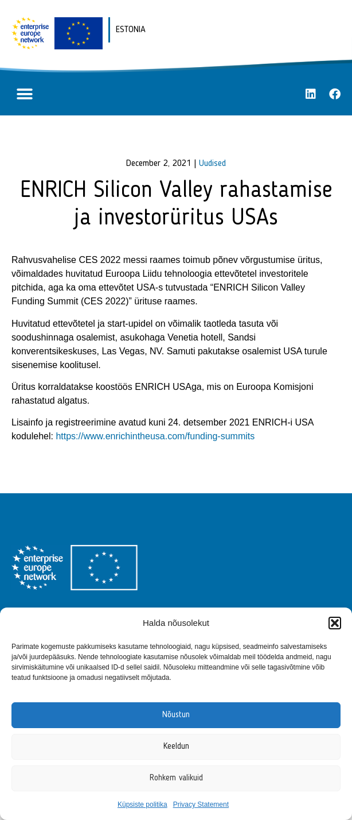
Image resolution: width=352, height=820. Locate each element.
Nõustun (176, 715)
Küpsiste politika (142, 804)
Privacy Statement (201, 804)
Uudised (212, 163)
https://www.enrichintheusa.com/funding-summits (155, 436)
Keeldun (176, 746)
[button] (335, 623)
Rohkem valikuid (176, 778)
